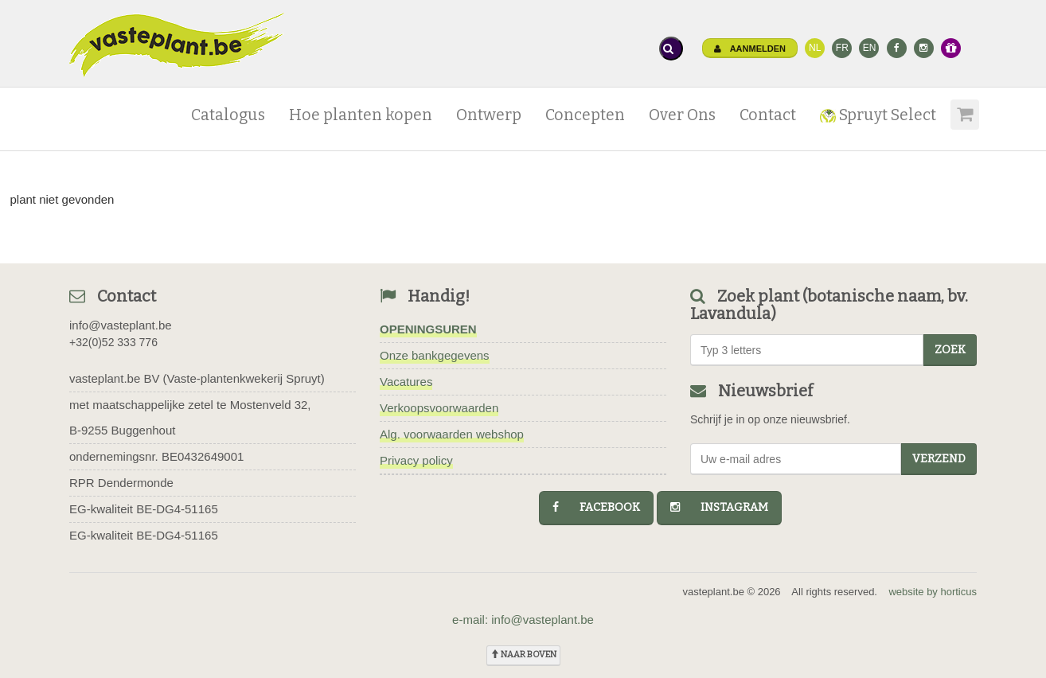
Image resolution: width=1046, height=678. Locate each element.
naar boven (523, 654)
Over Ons (682, 115)
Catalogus (228, 115)
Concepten (585, 115)
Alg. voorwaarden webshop (452, 434)
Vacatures (406, 381)
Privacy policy (416, 460)
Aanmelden (750, 48)
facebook (596, 507)
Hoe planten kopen (360, 115)
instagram (719, 507)
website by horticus (932, 592)
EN (869, 47)
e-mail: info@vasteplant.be (523, 619)
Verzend (939, 459)
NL (815, 47)
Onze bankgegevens (435, 355)
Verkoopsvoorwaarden (439, 408)
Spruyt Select (878, 115)
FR (842, 47)
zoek (950, 350)
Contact (768, 115)
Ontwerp (488, 115)
